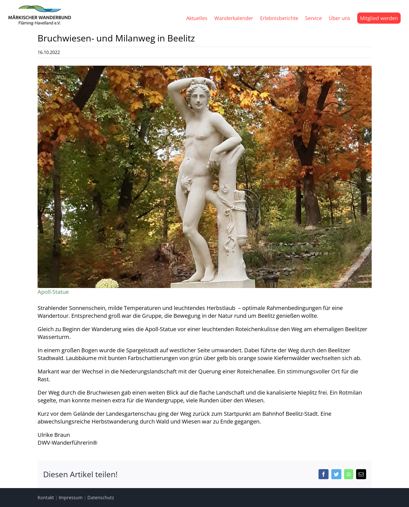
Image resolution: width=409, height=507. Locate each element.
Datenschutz (100, 497)
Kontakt (46, 497)
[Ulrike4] (205, 181)
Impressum (71, 497)
